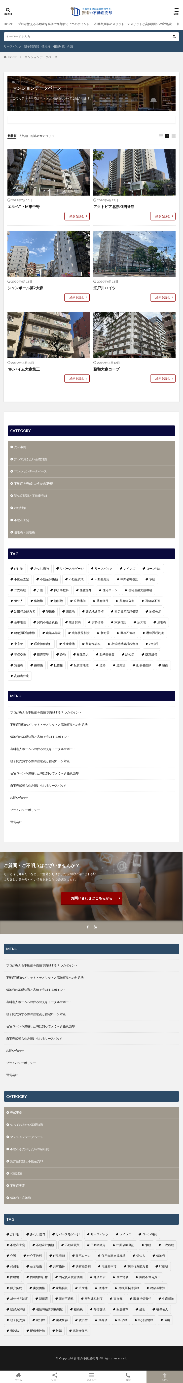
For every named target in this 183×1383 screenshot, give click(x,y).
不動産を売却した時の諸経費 (33, 483)
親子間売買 (31, 46)
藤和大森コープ (106, 369)
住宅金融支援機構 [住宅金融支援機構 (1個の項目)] (140, 590)
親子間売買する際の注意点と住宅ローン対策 (40, 761)
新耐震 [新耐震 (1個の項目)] (105, 633)
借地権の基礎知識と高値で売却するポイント (40, 737)
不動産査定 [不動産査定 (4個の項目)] (21, 579)
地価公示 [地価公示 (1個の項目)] (155, 611)
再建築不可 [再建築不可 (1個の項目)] (152, 601)
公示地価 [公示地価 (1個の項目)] (80, 601)
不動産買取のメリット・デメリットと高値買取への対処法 (133, 24)
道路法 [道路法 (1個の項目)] (120, 665)
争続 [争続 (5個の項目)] (152, 579)
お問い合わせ (19, 797)
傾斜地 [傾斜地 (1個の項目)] (58, 601)
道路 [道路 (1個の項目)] (103, 665)
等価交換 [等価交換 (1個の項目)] (20, 654)
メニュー (91, 1377)
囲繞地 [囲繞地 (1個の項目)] (70, 611)
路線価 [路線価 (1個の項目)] (38, 665)
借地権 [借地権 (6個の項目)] (38, 601)
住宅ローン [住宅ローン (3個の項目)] (110, 590)
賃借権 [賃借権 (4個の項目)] (18, 665)
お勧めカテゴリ (40, 136)
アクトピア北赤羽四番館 (113, 206)
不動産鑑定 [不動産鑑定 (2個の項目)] (102, 579)
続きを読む (77, 216)
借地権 (45, 46)
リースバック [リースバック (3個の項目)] (103, 568)
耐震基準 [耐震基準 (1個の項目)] (43, 654)
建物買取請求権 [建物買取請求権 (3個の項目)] (24, 633)
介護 (70, 46)
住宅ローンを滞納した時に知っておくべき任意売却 (44, 773)
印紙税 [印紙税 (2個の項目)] (50, 611)
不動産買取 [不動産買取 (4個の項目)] (76, 579)
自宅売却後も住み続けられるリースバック (38, 785)
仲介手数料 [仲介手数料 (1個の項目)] (61, 590)
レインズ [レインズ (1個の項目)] (129, 568)
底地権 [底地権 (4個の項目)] (161, 622)
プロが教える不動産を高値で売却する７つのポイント (53, 24)
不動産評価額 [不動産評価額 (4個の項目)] (49, 579)
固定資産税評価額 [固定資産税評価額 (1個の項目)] (126, 611)
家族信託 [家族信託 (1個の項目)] (120, 622)
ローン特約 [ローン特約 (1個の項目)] (153, 568)
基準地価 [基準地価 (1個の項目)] (20, 622)
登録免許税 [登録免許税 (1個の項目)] (93, 644)
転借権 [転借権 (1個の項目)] (58, 665)
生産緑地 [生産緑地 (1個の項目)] (69, 644)
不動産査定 (21, 520)
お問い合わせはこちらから (91, 898)
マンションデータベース (41, 57)
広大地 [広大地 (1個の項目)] (141, 622)
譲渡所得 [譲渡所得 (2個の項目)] (151, 654)
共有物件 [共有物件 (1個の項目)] (103, 601)
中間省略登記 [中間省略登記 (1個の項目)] (129, 579)
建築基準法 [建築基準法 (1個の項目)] (53, 633)
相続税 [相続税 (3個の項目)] (153, 644)
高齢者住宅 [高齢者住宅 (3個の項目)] (21, 676)
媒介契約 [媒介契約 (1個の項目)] (75, 622)
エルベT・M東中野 (23, 206)
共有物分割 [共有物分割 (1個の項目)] (126, 601)
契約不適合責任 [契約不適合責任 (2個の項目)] (47, 622)
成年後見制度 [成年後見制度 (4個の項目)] (81, 633)
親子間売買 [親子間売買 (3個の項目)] (107, 654)
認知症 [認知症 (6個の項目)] (129, 654)
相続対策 (59, 46)
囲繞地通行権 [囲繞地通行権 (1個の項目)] (95, 611)
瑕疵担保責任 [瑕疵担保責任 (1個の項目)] (43, 644)
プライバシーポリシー (25, 810)
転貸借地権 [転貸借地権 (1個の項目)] (81, 665)
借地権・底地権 (24, 532)
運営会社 (16, 822)
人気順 (23, 136)
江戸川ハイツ (104, 288)
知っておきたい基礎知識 (30, 459)
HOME (8, 24)
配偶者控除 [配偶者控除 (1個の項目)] (143, 665)
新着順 (11, 136)
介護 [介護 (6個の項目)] (40, 590)
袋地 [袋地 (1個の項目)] (63, 654)
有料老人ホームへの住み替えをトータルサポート (43, 749)
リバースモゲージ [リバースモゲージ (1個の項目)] (72, 568)
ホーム (18, 1377)
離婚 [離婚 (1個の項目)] (165, 665)
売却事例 (20, 447)
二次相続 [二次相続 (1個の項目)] (20, 590)
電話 (128, 1377)
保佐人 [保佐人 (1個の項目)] (18, 601)
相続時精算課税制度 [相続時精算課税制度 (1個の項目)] (124, 644)
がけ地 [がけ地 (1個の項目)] (18, 568)
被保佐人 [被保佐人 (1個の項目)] (83, 654)
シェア (55, 1377)
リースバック (13, 46)
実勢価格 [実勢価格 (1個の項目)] (98, 622)
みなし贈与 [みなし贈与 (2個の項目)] (41, 568)
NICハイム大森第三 (23, 369)
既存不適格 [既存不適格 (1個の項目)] (127, 633)
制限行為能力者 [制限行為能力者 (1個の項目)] (24, 611)
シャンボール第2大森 (25, 288)
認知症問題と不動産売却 (30, 496)
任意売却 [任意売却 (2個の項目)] (86, 590)
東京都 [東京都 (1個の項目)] (18, 644)
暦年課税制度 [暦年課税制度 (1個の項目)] (155, 633)
